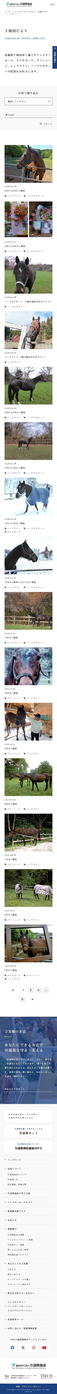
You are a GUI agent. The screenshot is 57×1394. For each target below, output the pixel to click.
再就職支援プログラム (18, 1255)
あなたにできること (15, 1088)
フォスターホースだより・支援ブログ (31, 11)
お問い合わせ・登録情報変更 (22, 1328)
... (46, 990)
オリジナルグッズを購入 (19, 1279)
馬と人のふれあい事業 (18, 1250)
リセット (47, 123)
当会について (14, 1168)
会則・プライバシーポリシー (28, 1386)
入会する (12, 1269)
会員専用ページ (15, 1319)
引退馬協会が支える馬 (19, 1193)
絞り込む (9, 114)
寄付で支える (14, 1274)
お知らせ (12, 1220)
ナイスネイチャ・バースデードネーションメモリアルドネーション (20, 1306)
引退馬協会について (17, 1174)
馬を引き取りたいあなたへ (21, 1293)
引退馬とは (13, 1179)
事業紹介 (12, 1228)
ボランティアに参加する (19, 1284)
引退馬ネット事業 (16, 1245)
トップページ (14, 1159)
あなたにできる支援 (18, 1263)
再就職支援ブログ (17, 1211)
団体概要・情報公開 (17, 1184)
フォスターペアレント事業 (20, 1240)
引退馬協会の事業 (16, 1235)
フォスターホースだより (20, 1202)
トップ (7, 11)
